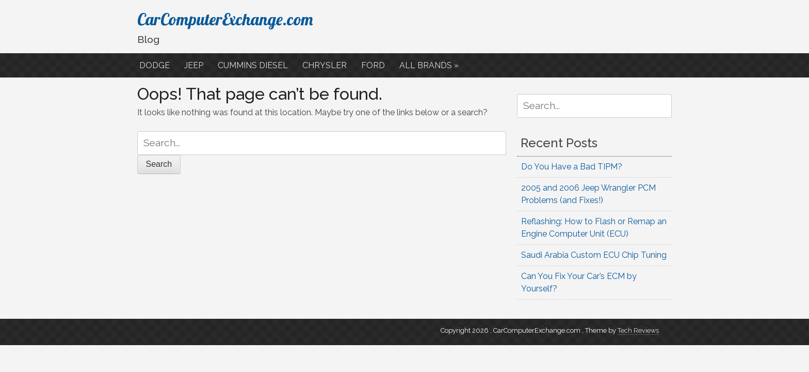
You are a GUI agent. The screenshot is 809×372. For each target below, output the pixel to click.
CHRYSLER (325, 65)
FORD (374, 65)
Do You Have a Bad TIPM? (571, 167)
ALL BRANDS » (430, 65)
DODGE (155, 65)
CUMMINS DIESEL (254, 65)
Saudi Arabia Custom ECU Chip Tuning (594, 255)
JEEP (194, 65)
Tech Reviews (638, 330)
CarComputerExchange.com (225, 19)
